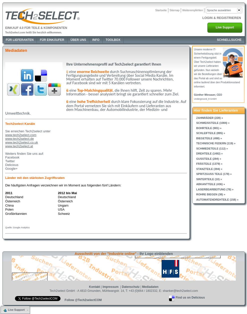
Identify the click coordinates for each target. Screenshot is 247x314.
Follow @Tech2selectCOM (83, 300)
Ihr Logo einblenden (156, 254)
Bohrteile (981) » (208, 128)
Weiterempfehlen (192, 10)
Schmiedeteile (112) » (212, 148)
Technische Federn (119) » (216, 143)
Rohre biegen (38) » (210, 194)
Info (96, 40)
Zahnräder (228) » (209, 117)
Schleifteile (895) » (210, 133)
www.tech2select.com (20, 135)
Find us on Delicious (190, 297)
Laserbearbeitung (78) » (215, 189)
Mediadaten (150, 287)
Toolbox (113, 40)
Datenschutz (130, 287)
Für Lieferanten (20, 40)
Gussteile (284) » (208, 158)
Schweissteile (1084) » (213, 122)
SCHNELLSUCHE (229, 40)
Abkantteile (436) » (210, 184)
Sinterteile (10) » (209, 179)
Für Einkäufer (52, 40)
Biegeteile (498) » (209, 138)
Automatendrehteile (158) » (217, 199)
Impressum (111, 287)
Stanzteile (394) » (209, 168)
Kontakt (94, 287)
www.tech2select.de (19, 139)
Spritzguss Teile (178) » (214, 173)
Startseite (161, 10)
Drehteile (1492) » (209, 153)
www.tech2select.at (19, 146)
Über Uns (78, 40)
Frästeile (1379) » (209, 163)
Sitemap (175, 10)
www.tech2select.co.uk (21, 142)
